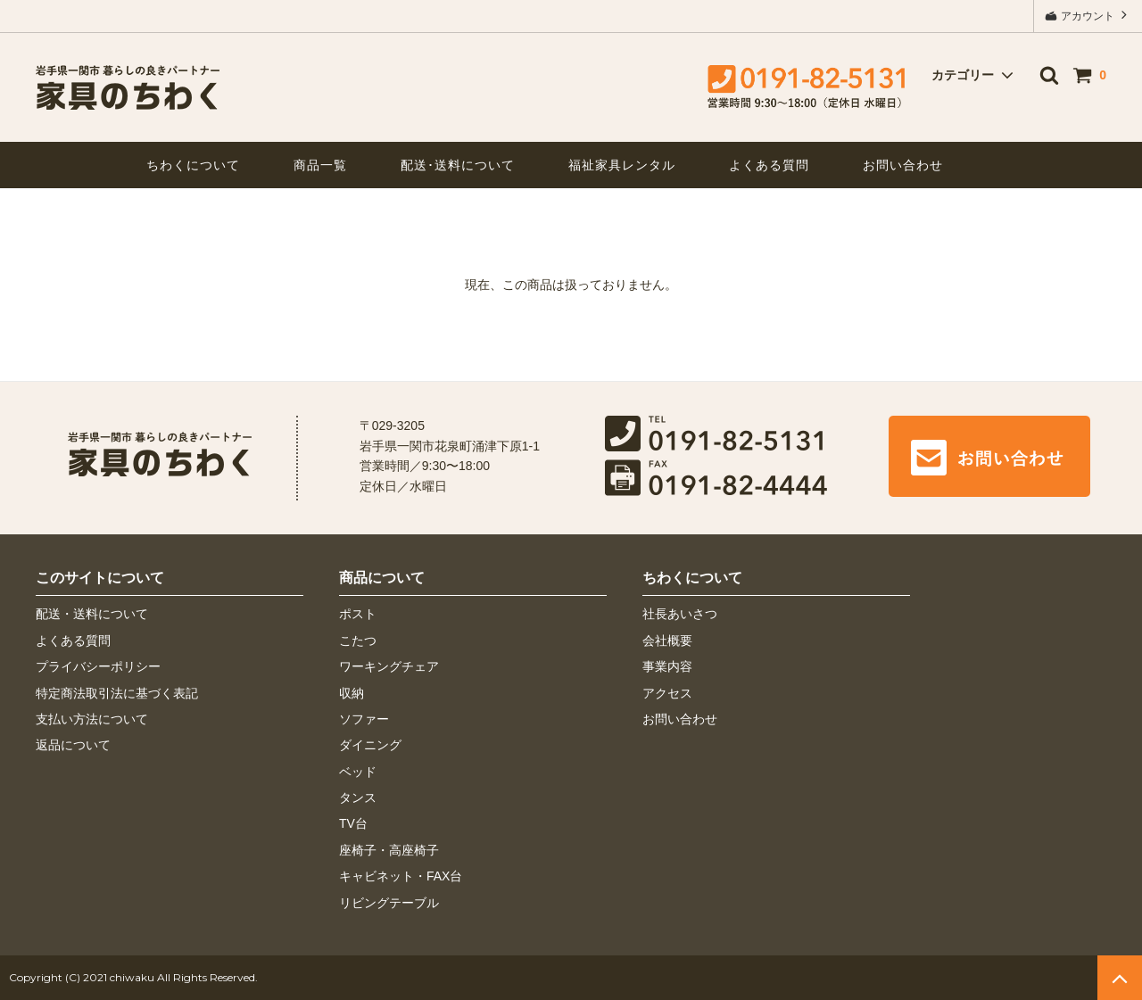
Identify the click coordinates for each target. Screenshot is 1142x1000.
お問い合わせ (903, 165)
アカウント (1088, 14)
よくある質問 (769, 165)
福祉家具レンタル (621, 165)
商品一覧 (320, 165)
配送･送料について (458, 165)
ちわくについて (193, 165)
